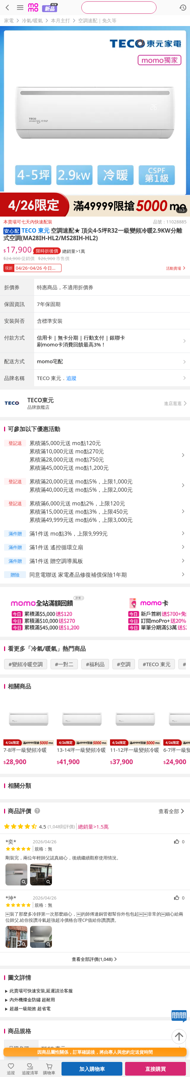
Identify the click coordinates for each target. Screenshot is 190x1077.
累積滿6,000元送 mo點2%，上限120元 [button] (77, 503)
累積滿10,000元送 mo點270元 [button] (66, 451)
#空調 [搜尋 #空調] (124, 664)
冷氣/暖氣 (32, 20)
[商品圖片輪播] (95, 121)
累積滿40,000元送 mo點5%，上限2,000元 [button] (81, 489)
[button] (11, 230)
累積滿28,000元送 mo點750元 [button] (66, 459)
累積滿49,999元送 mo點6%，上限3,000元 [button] (81, 520)
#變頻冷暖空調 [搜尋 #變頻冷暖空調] (26, 664)
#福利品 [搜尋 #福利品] (95, 664)
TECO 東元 (36, 230)
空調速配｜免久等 (97, 20)
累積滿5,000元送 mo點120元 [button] (65, 443)
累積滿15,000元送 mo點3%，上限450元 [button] (78, 511)
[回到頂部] (179, 1036)
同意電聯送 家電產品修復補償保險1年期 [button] (78, 574)
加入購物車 (92, 1068)
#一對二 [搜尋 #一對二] (64, 664)
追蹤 (71, 378)
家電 (9, 20)
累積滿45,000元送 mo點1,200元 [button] (69, 468)
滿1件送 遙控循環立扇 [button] (56, 547)
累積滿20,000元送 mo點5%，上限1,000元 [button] (81, 481)
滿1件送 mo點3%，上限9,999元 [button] (68, 533)
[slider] (95, 611)
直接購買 (155, 1068)
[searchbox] (119, 7)
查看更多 (95, 1024)
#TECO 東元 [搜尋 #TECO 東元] (157, 664)
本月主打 (60, 20)
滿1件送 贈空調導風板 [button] (56, 561)
